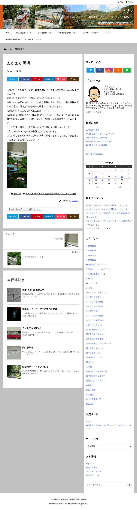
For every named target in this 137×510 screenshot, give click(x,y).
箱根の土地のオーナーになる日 (99, 141)
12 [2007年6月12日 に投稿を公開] (96, 177)
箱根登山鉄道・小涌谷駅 (96, 145)
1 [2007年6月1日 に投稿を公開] (115, 170)
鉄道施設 (90, 394)
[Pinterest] (37, 216)
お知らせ (90, 278)
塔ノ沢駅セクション (94, 348)
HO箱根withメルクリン (96, 264)
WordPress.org (92, 475)
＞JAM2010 (91, 246)
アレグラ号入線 (92, 228)
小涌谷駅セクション (94, 357)
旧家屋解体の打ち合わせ (96, 137)
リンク (89, 421)
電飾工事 (20, 49)
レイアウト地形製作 (94, 306)
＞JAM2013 (91, 260)
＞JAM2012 (91, 255)
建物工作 (90, 362)
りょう (120, 205)
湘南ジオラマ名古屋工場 (96, 371)
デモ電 (89, 288)
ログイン (90, 464)
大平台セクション (93, 353)
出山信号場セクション (95, 329)
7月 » (120, 187)
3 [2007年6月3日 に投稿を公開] (128, 170)
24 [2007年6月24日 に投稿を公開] (128, 180)
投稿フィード (91, 467)
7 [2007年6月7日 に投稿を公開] (108, 173)
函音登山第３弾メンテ (95, 334)
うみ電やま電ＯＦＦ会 (95, 274)
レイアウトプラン (93, 297)
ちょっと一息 (91, 283)
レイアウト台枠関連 (94, 302)
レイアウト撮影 (92, 311)
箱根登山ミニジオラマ (95, 376)
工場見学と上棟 (92, 130)
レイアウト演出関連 (94, 316)
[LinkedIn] (49, 216)
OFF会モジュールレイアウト (98, 269)
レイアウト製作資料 (94, 320)
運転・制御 (91, 390)
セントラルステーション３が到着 (100, 205)
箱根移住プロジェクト (95, 381)
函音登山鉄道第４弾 (94, 339)
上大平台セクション (94, 325)
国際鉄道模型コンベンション (98, 343)
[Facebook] (25, 216)
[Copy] (73, 216)
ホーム (9, 49)
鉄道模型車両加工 (93, 399)
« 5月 (97, 187)
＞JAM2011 (91, 251)
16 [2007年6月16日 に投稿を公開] (122, 177)
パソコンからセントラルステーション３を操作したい (109, 213)
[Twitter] (12, 216)
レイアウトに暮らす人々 (96, 292)
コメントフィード (93, 471)
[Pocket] (61, 216)
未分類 (89, 367)
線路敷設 (90, 385)
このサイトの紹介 (93, 112)
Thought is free (82, 504)
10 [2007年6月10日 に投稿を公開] (128, 173)
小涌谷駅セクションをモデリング (100, 134)
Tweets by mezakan (94, 154)
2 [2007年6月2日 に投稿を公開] (121, 170)
